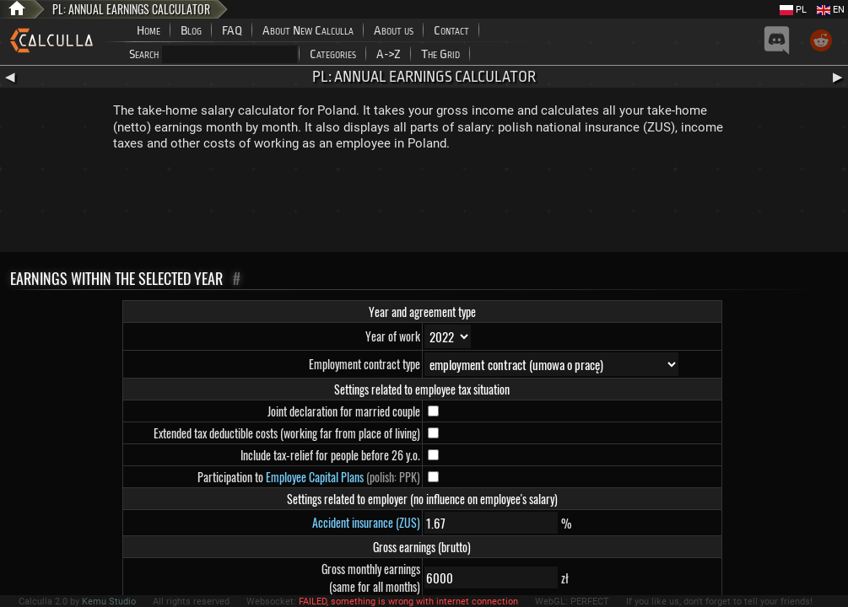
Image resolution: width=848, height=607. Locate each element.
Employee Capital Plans (315, 477)
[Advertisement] (424, 206)
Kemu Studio (109, 601)
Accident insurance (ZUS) (366, 522)
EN (831, 9)
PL (793, 9)
